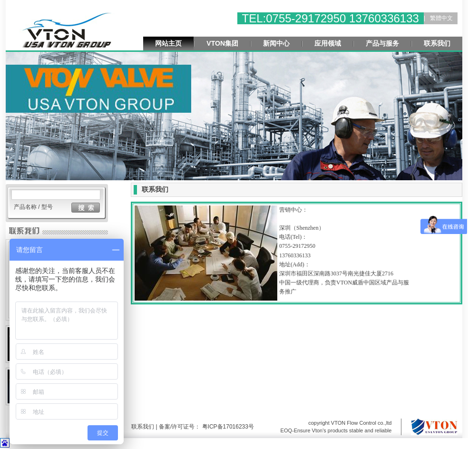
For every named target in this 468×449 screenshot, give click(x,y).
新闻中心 (276, 43)
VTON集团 (222, 43)
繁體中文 (441, 18)
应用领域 (327, 43)
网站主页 (168, 43)
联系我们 (437, 43)
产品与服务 (382, 43)
